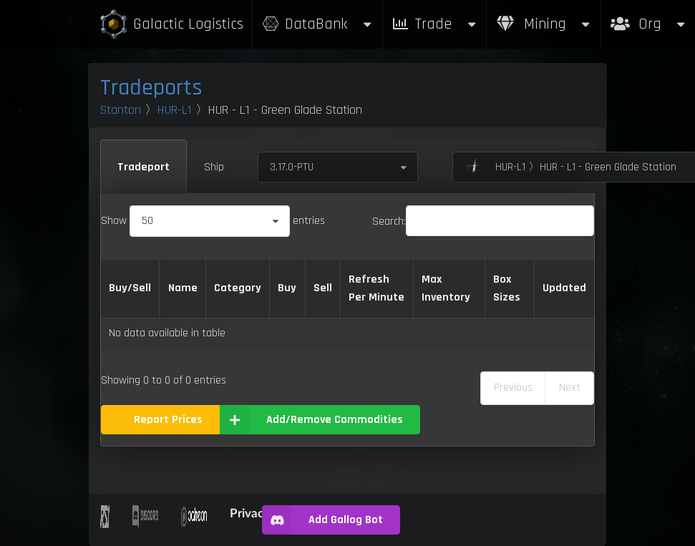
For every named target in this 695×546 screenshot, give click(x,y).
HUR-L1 (174, 110)
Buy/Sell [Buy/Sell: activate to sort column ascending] (130, 288)
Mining (544, 24)
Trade (434, 24)
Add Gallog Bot (322, 520)
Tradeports (151, 87)
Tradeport (143, 167)
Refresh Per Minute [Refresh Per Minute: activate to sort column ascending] (376, 289)
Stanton (120, 110)
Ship (214, 167)
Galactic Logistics (171, 24)
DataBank (317, 24)
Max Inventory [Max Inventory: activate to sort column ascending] (446, 289)
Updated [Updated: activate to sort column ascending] (564, 288)
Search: (483, 221)
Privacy (250, 512)
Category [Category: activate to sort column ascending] (237, 288)
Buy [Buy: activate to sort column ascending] (287, 288)
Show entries (213, 220)
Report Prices (168, 419)
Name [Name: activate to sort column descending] (183, 288)
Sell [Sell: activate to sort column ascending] (323, 288)
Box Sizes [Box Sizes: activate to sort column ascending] (506, 289)
